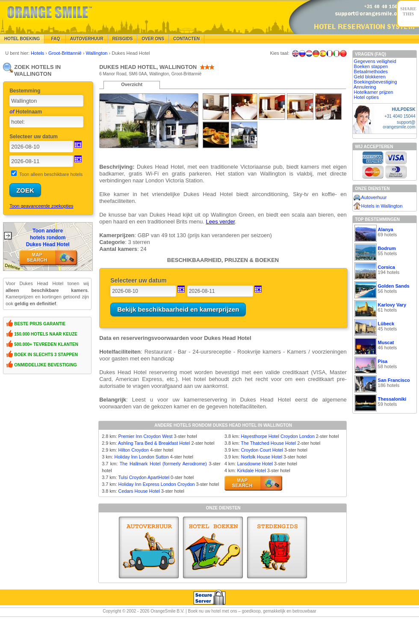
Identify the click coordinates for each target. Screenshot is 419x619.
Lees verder (220, 221)
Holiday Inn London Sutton (142, 456)
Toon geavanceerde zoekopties (41, 205)
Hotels (38, 53)
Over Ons (153, 38)
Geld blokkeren (370, 76)
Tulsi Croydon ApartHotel (143, 477)
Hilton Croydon (133, 449)
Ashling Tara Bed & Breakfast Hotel (154, 443)
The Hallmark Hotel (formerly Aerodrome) (163, 463)
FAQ (55, 38)
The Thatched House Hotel (268, 443)
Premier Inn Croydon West (145, 436)
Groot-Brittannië (65, 53)
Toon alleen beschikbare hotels (51, 174)
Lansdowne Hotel (254, 463)
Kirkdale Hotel (251, 470)
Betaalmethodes (371, 71)
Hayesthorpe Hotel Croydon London (277, 436)
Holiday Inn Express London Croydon (156, 484)
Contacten (186, 38)
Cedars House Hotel (139, 491)
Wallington (97, 53)
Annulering (365, 86)
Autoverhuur (86, 38)
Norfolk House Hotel (261, 456)
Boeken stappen (371, 66)
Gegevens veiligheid (375, 61)
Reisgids (122, 38)
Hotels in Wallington (382, 205)
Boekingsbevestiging (375, 81)
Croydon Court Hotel (262, 449)
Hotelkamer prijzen (373, 92)
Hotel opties (366, 97)
